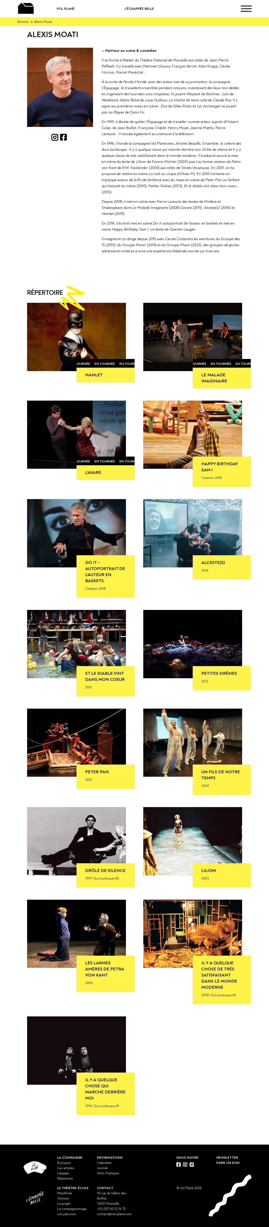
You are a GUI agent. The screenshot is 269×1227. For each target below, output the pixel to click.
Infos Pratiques (108, 1173)
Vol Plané (79, 9)
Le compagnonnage (71, 1209)
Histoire (63, 1198)
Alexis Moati (43, 22)
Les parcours (66, 1214)
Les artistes (65, 1168)
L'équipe (63, 1173)
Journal (102, 1168)
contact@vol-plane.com (114, 1214)
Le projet (63, 1203)
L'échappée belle (154, 9)
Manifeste (64, 1193)
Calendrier (104, 1163)
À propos (64, 1163)
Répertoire (65, 1178)
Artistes (23, 22)
